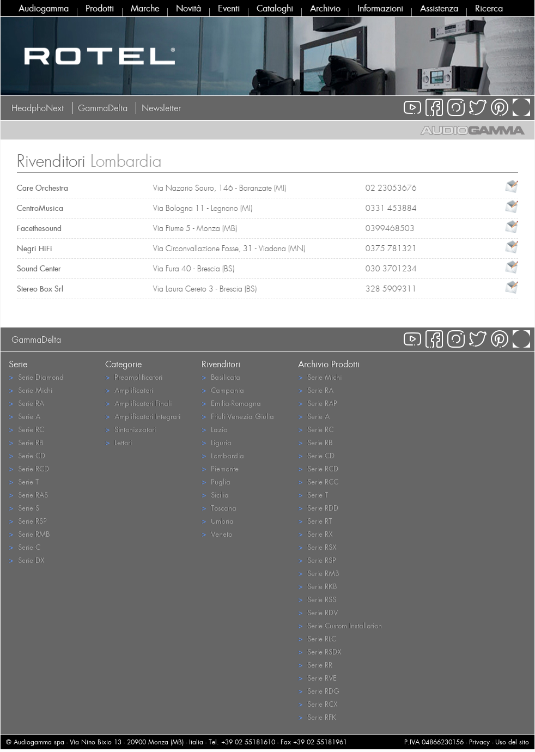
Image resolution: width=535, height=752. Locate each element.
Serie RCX (317, 704)
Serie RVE (317, 677)
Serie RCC (318, 481)
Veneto (217, 534)
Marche (145, 8)
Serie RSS (317, 599)
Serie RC (26, 429)
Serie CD (27, 455)
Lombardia (223, 455)
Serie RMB (29, 534)
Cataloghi (275, 8)
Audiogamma (44, 8)
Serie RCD (29, 468)
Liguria (217, 442)
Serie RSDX (319, 651)
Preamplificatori (133, 377)
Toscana (219, 507)
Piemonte (220, 468)
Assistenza (439, 8)
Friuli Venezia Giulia (238, 416)
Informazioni (380, 8)
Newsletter (161, 108)
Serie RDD (318, 507)
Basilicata (221, 377)
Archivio (325, 8)
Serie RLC (317, 638)
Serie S (24, 507)
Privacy (479, 742)
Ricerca (489, 8)
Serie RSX (317, 547)
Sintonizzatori (130, 429)
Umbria (218, 521)
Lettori (118, 442)
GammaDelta (102, 108)
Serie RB (26, 442)
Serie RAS (28, 494)
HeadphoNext (37, 108)
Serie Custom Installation (340, 625)
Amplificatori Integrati (142, 416)
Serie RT (315, 521)
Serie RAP (317, 403)
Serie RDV (318, 612)
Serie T (24, 481)
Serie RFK (317, 717)
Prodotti (100, 8)
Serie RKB (317, 586)
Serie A (24, 416)
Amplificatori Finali (138, 403)
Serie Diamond (36, 377)
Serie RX (315, 534)
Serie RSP (28, 521)
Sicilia (215, 494)
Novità (188, 8)
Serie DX (26, 560)
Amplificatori (129, 390)
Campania (223, 390)
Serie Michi (30, 390)
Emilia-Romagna (231, 403)
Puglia (216, 481)
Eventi (229, 8)
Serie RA (26, 403)
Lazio (214, 429)
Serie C (24, 547)
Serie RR (315, 664)
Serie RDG (318, 691)
